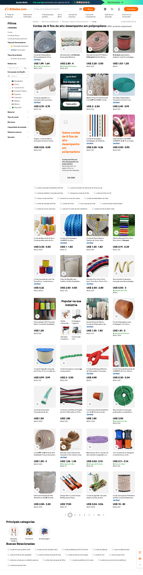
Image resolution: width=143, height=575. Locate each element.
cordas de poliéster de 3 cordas (81, 560)
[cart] (112, 9)
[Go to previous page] (65, 515)
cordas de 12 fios (67, 204)
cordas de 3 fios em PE (102, 193)
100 (98, 515)
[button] (80, 9)
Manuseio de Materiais (50, 22)
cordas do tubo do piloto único (46, 550)
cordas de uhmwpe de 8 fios (45, 204)
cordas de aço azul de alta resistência (112, 560)
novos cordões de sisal (120, 550)
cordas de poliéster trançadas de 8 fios (48, 193)
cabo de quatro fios (116, 555)
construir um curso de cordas (68, 198)
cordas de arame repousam (44, 209)
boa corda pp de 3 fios (86, 204)
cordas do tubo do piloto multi (19, 550)
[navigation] (18, 268)
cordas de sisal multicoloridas (111, 204)
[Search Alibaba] (55, 9)
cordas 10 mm (99, 555)
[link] (140, 552)
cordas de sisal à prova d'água (76, 555)
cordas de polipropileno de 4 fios (96, 198)
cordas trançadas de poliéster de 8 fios (48, 188)
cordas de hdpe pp (99, 550)
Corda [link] (94, 22)
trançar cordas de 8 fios (43, 198)
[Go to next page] (103, 515)
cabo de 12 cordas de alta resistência (73, 209)
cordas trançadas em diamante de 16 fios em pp (85, 188)
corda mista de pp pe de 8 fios (54, 560)
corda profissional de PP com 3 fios (75, 550)
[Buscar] (89, 9)
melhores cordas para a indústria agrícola (23, 560)
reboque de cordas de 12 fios (78, 193)
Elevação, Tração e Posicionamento (75, 22)
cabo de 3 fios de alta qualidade (19, 555)
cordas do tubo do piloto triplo (103, 209)
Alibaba (35, 22)
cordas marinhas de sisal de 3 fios (48, 555)
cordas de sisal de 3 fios (17, 565)
